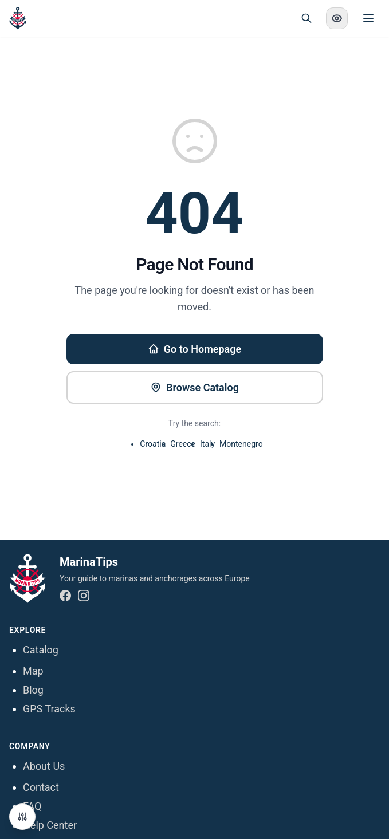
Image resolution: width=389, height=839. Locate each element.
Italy (207, 443)
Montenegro (241, 443)
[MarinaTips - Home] (17, 18)
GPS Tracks (49, 709)
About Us (44, 766)
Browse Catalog (194, 387)
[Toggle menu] (368, 18)
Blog (33, 690)
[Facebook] (65, 595)
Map (33, 671)
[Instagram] (83, 595)
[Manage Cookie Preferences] (22, 816)
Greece (182, 443)
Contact (41, 787)
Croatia (153, 443)
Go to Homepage (194, 349)
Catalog (40, 650)
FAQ (32, 806)
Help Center (50, 825)
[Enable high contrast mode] (337, 18)
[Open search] (306, 18)
